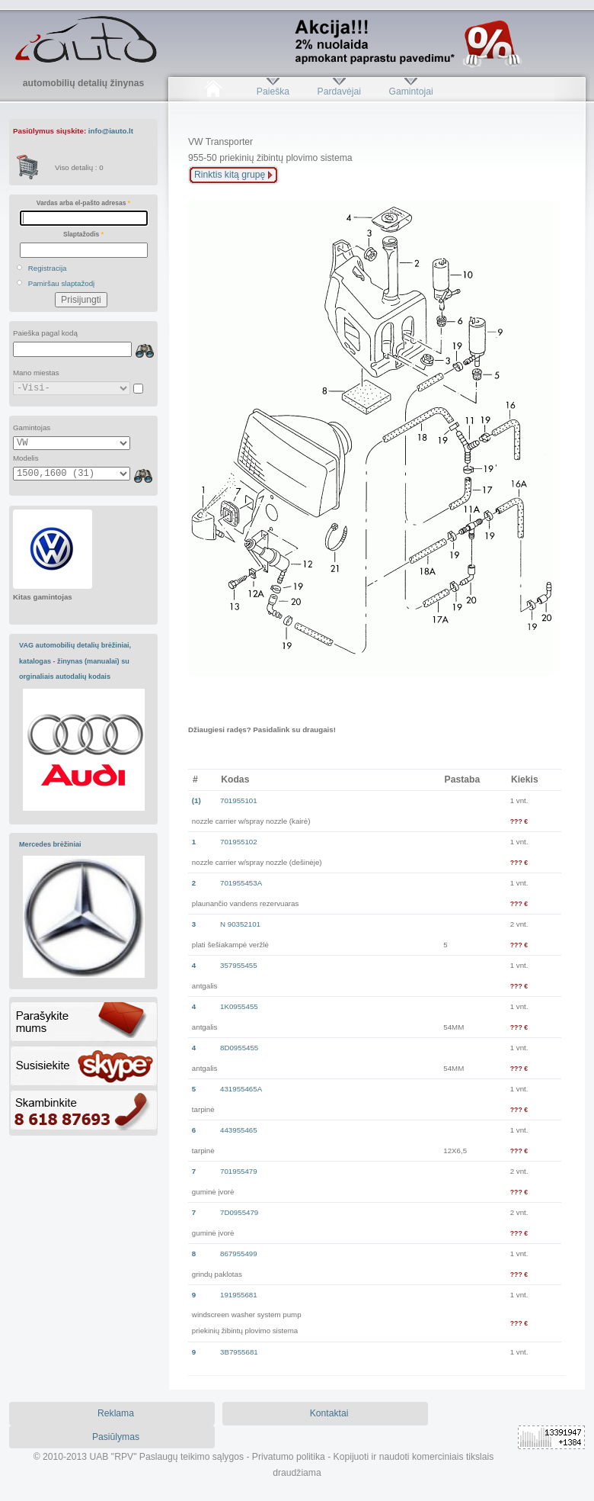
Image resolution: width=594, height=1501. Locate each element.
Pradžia (212, 91)
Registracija (47, 268)
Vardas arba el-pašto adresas (83, 203)
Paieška (273, 91)
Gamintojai (410, 91)
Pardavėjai (339, 91)
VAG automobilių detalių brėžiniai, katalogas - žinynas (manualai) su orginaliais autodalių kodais (75, 660)
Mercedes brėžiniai (50, 844)
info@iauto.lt (110, 131)
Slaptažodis (83, 234)
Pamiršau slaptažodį (61, 283)
